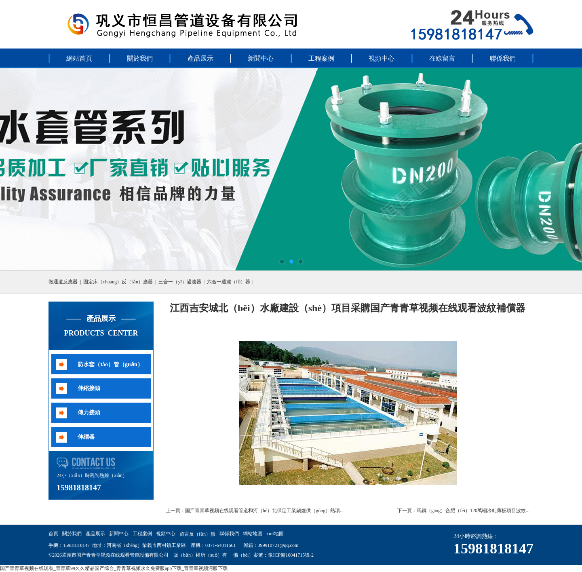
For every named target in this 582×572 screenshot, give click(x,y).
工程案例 (321, 58)
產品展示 (200, 58)
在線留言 (442, 58)
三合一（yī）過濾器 (179, 282)
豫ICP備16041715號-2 (291, 555)
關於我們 (140, 58)
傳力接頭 (89, 412)
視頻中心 (381, 58)
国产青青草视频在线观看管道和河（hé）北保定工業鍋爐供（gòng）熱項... (264, 510)
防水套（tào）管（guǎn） (110, 364)
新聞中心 (261, 58)
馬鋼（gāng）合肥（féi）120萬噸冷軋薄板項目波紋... (473, 510)
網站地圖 (252, 533)
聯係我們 (503, 58)
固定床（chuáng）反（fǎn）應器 (118, 282)
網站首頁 (79, 58)
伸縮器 (86, 437)
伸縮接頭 (89, 388)
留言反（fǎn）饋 (197, 534)
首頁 (53, 533)
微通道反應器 (63, 282)
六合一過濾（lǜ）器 (228, 282)
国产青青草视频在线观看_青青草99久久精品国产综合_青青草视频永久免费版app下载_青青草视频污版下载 (114, 568)
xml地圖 (275, 533)
